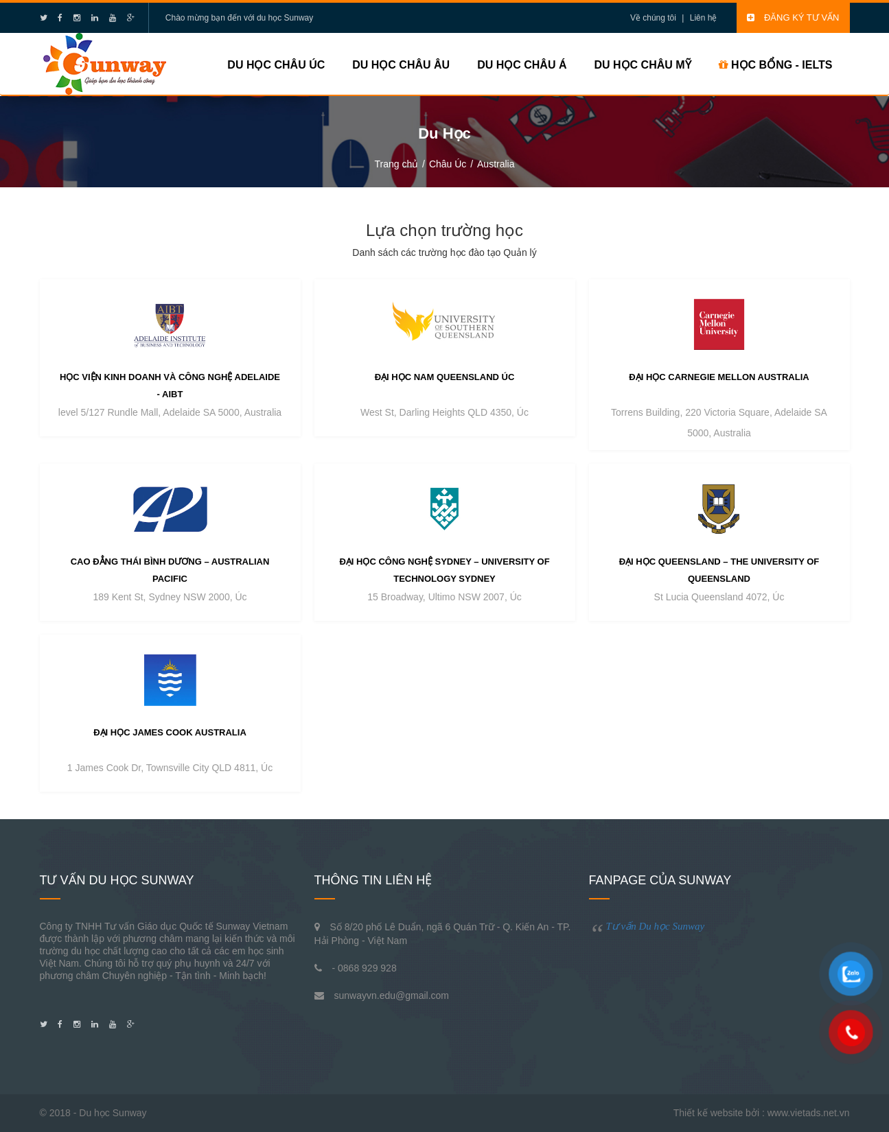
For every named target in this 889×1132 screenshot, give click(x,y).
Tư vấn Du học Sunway (655, 926)
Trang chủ (396, 163)
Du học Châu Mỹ (642, 65)
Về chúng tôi (653, 18)
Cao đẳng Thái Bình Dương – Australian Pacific (170, 570)
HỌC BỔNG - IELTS (776, 65)
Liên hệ (703, 18)
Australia (495, 163)
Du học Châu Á (521, 65)
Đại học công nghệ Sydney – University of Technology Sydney (444, 570)
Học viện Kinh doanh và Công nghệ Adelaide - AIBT (170, 385)
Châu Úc (447, 163)
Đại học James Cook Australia (169, 732)
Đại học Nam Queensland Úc (445, 377)
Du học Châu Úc (276, 65)
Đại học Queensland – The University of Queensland (719, 570)
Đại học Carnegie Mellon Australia (719, 377)
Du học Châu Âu (401, 65)
